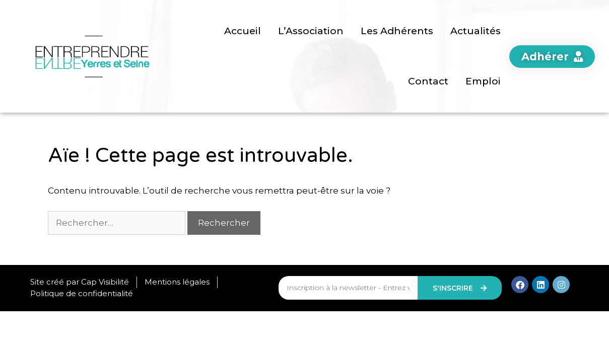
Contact (428, 81)
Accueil (242, 31)
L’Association (311, 31)
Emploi (483, 81)
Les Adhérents (397, 31)
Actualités (475, 31)
